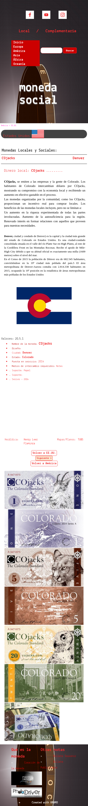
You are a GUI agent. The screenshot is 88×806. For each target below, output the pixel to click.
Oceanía (19, 64)
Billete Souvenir (64, 756)
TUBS (80, 439)
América (19, 51)
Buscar (70, 50)
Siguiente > (44, 458)
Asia (16, 55)
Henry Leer (31, 439)
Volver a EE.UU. (44, 453)
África (18, 59)
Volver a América (44, 463)
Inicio (18, 42)
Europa (18, 46)
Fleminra (29, 443)
